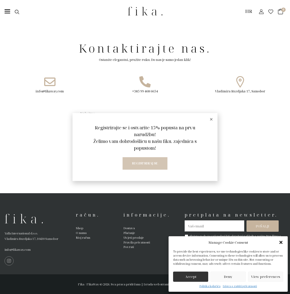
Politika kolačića (209, 286)
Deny (228, 276)
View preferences (265, 276)
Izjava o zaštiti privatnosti (240, 286)
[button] (281, 242)
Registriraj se (145, 163)
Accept (190, 276)
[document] (145, 147)
